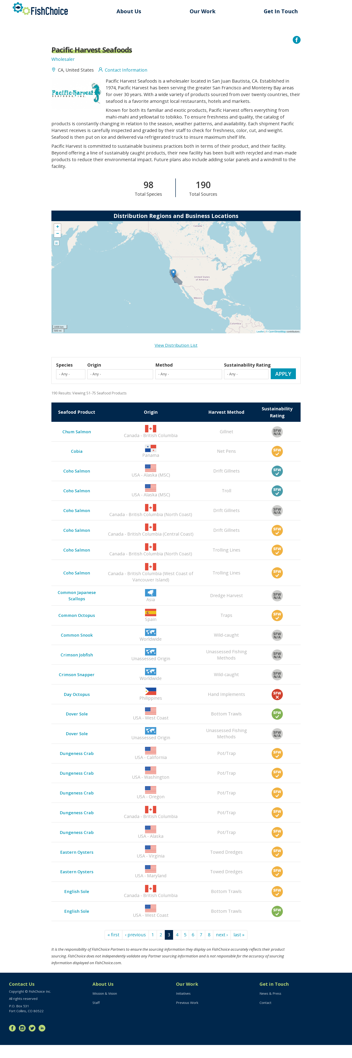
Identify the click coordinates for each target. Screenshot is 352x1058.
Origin (95, 373)
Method (164, 373)
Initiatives (183, 1006)
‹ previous (135, 948)
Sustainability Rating (240, 370)
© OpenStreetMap (276, 332)
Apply (283, 382)
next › (222, 948)
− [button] (57, 235)
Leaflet (260, 332)
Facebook (13, 1041)
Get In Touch (281, 11)
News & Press (271, 1006)
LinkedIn (43, 1041)
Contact (265, 1015)
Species (64, 373)
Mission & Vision (104, 1006)
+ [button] (57, 228)
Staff (96, 1015)
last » (239, 948)
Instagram (23, 1041)
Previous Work (187, 1015)
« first (113, 948)
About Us (129, 11)
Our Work (203, 11)
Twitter (33, 1041)
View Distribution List (176, 347)
